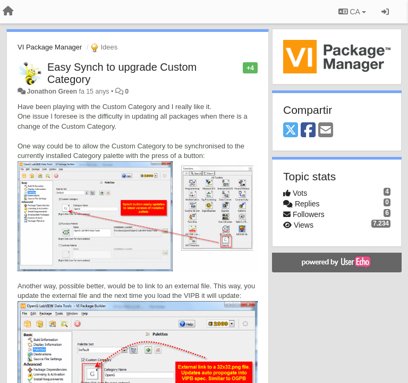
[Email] (325, 130)
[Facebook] (308, 130)
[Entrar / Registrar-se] (385, 12)
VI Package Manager (50, 47)
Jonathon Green (52, 91)
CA (352, 11)
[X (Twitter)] (290, 130)
